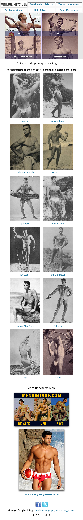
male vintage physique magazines (55, 510)
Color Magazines (69, 10)
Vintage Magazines (69, 4)
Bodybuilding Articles (41, 4)
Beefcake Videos (14, 10)
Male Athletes (41, 10)
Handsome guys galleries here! (42, 494)
